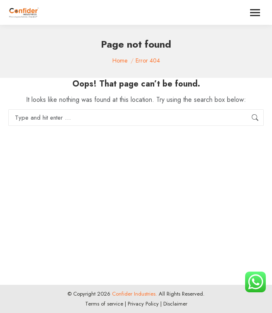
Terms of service (104, 304)
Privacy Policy (143, 304)
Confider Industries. (133, 294)
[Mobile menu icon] (255, 12)
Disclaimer (175, 304)
